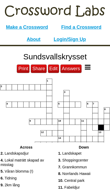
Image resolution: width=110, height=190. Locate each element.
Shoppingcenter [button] (73, 160)
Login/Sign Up (70, 39)
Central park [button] (71, 180)
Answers (71, 68)
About (33, 39)
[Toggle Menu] (87, 67)
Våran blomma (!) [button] (17, 171)
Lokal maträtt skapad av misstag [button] (22, 162)
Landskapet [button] (69, 153)
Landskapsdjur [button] (15, 153)
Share (38, 68)
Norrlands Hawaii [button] (74, 174)
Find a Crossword (81, 27)
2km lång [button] (10, 185)
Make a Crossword (27, 27)
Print (23, 68)
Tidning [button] (9, 178)
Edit (53, 68)
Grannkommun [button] (72, 167)
